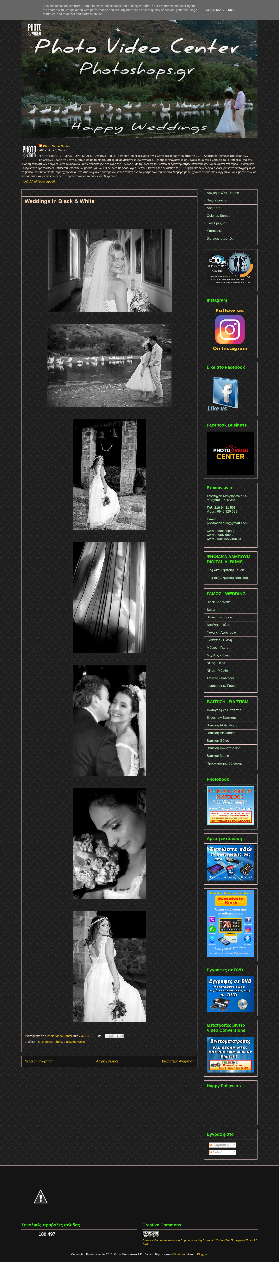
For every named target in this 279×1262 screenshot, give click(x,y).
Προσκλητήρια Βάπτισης (224, 763)
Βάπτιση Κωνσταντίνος (223, 748)
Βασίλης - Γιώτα (218, 625)
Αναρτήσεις (219, 1145)
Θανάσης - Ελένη (219, 640)
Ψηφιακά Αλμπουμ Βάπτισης (228, 578)
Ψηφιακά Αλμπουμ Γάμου (225, 570)
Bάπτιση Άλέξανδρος (222, 725)
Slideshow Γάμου (219, 617)
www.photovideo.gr (221, 535)
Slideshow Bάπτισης (222, 717)
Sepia (211, 610)
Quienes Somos (218, 216)
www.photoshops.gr (221, 531)
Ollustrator (179, 1254)
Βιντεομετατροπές (220, 238)
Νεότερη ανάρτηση (39, 1061)
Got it (232, 10)
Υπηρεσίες (214, 231)
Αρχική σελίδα (107, 1061)
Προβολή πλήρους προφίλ (38, 181)
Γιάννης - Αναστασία (221, 632)
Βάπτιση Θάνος (218, 740)
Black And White (74, 1041)
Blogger (202, 1254)
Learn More (215, 10)
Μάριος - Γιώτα (217, 647)
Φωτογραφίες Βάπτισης (224, 710)
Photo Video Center (56, 146)
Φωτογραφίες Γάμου (49, 1041)
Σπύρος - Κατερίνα (220, 678)
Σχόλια (215, 1152)
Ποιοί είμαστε (216, 200)
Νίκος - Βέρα (216, 663)
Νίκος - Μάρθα (217, 670)
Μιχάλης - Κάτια (218, 655)
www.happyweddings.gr (224, 538)
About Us (213, 208)
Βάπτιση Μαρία (218, 756)
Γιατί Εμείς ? (216, 223)
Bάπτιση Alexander (221, 733)
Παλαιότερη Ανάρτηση (177, 1061)
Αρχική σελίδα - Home (223, 193)
